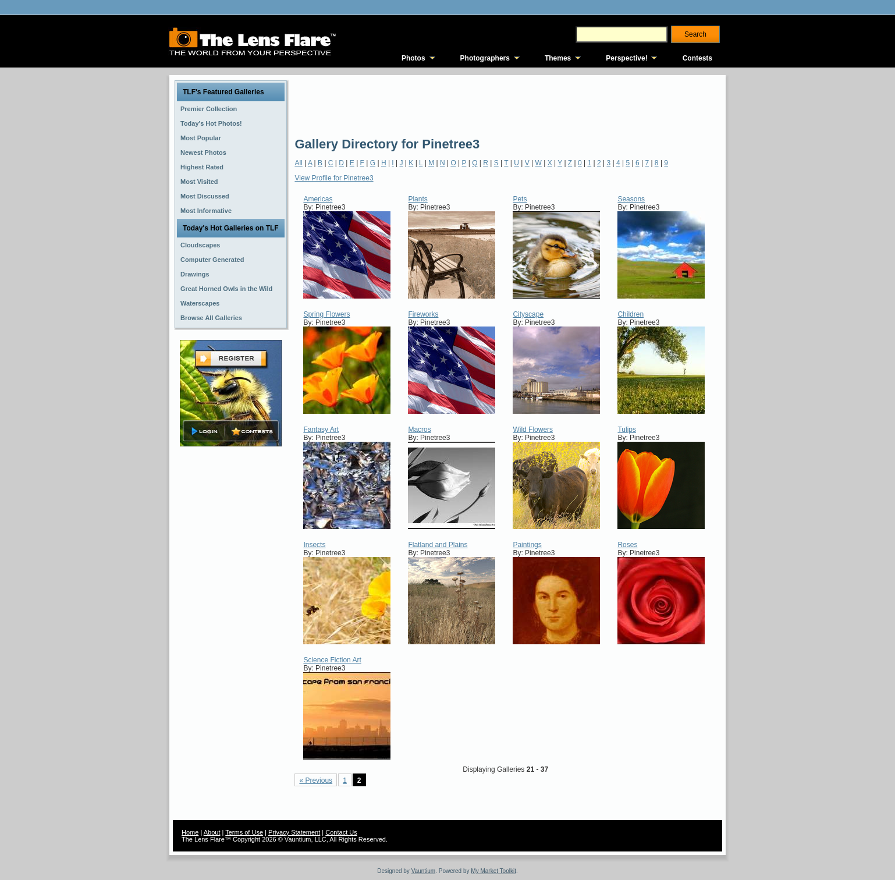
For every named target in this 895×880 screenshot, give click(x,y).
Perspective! (626, 58)
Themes (558, 58)
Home (190, 832)
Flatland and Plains (437, 545)
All (298, 163)
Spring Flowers (326, 314)
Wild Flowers (533, 429)
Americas (317, 199)
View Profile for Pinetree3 (333, 178)
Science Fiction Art (332, 660)
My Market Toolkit (493, 871)
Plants (417, 199)
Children (630, 314)
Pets (520, 199)
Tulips (626, 429)
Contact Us (341, 832)
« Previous (315, 780)
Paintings (527, 545)
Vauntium (423, 871)
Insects (314, 545)
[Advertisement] (506, 105)
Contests (697, 58)
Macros (419, 429)
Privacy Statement (294, 832)
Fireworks (423, 314)
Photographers (485, 58)
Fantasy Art (321, 429)
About (212, 832)
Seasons (631, 199)
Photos (413, 58)
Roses (627, 545)
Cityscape (528, 314)
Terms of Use (244, 832)
